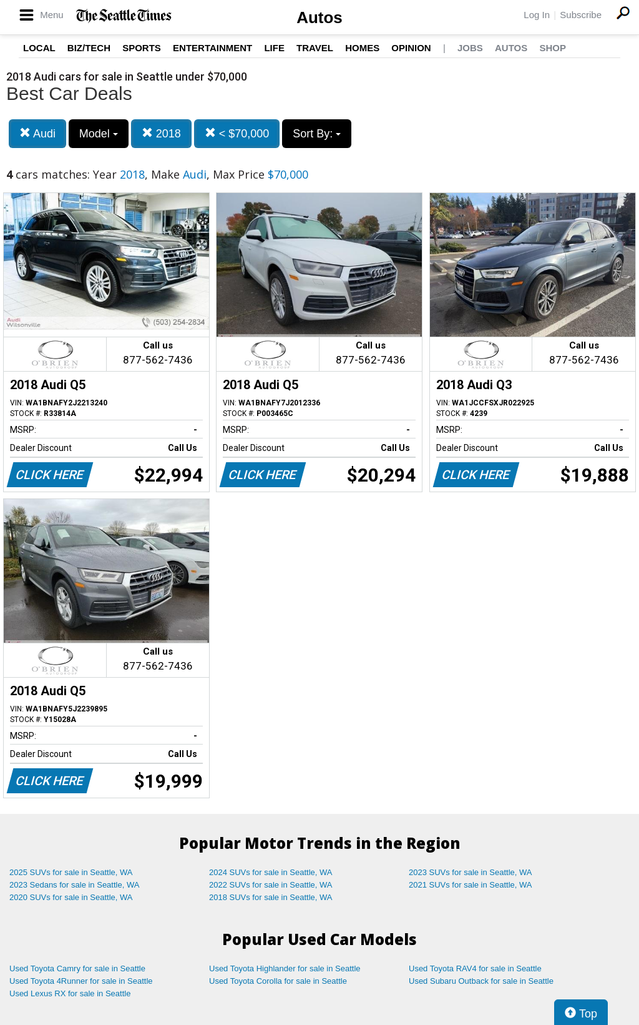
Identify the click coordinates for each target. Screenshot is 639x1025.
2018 (161, 133)
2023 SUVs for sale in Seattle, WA (470, 872)
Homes (362, 47)
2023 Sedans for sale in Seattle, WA (74, 884)
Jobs (470, 47)
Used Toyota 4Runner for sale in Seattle (81, 981)
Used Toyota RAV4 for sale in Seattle (475, 968)
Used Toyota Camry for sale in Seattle (77, 968)
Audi (37, 133)
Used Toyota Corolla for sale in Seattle (278, 981)
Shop (552, 47)
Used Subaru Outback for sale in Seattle (481, 981)
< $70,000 (237, 133)
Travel (314, 47)
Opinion (411, 47)
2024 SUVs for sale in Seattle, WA (271, 872)
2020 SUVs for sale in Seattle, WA (71, 897)
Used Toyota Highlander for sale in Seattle (285, 968)
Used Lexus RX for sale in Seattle (69, 993)
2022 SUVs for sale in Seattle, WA (271, 884)
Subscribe (581, 14)
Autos (319, 17)
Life (274, 47)
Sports (141, 47)
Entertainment (212, 47)
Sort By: (317, 133)
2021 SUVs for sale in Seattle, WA (470, 884)
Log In (537, 14)
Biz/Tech (88, 47)
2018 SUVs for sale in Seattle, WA (271, 897)
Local (39, 47)
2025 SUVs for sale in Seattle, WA (71, 872)
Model (98, 133)
